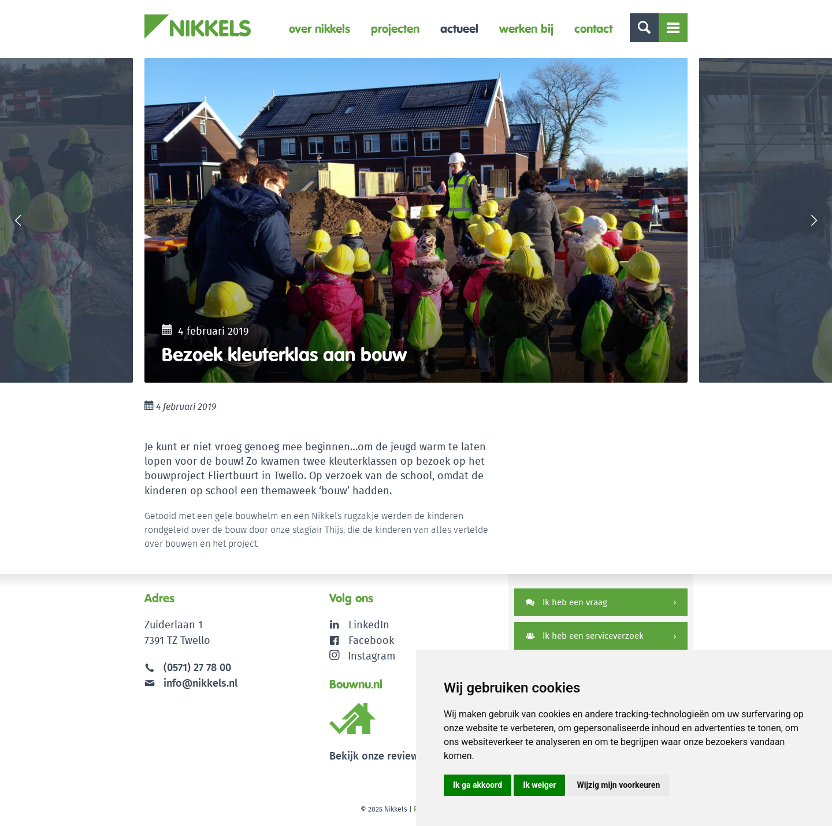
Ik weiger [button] (539, 785)
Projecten (395, 28)
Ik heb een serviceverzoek (585, 635)
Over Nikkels (319, 28)
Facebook (371, 640)
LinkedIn (368, 624)
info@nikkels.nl (190, 683)
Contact (593, 28)
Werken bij (526, 28)
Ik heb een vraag (566, 602)
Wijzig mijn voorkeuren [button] (618, 785)
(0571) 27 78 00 (197, 667)
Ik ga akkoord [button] (477, 785)
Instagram (362, 656)
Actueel (459, 28)
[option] (416, 220)
